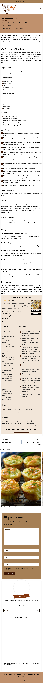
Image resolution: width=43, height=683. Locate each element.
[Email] (21, 557)
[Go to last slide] (1, 480)
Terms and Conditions (33, 674)
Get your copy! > (21, 1)
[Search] (37, 610)
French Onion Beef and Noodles (30, 639)
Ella (3, 25)
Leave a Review (19, 28)
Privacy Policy (21, 676)
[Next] (41, 480)
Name (7, 550)
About (5, 674)
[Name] (21, 550)
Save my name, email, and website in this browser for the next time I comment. (21, 569)
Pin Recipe (36, 313)
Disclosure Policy (18, 674)
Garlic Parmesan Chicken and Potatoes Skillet (32, 442)
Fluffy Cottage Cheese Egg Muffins (9, 506)
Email (7, 557)
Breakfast (4, 20)
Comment (8, 529)
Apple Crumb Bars (11, 441)
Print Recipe (35, 310)
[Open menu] (40, 8)
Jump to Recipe (8, 28)
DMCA (25, 674)
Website (7, 564)
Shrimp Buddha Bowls (9, 639)
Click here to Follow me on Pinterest (21, 432)
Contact (10, 674)
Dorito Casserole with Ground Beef (31, 663)
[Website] (21, 564)
